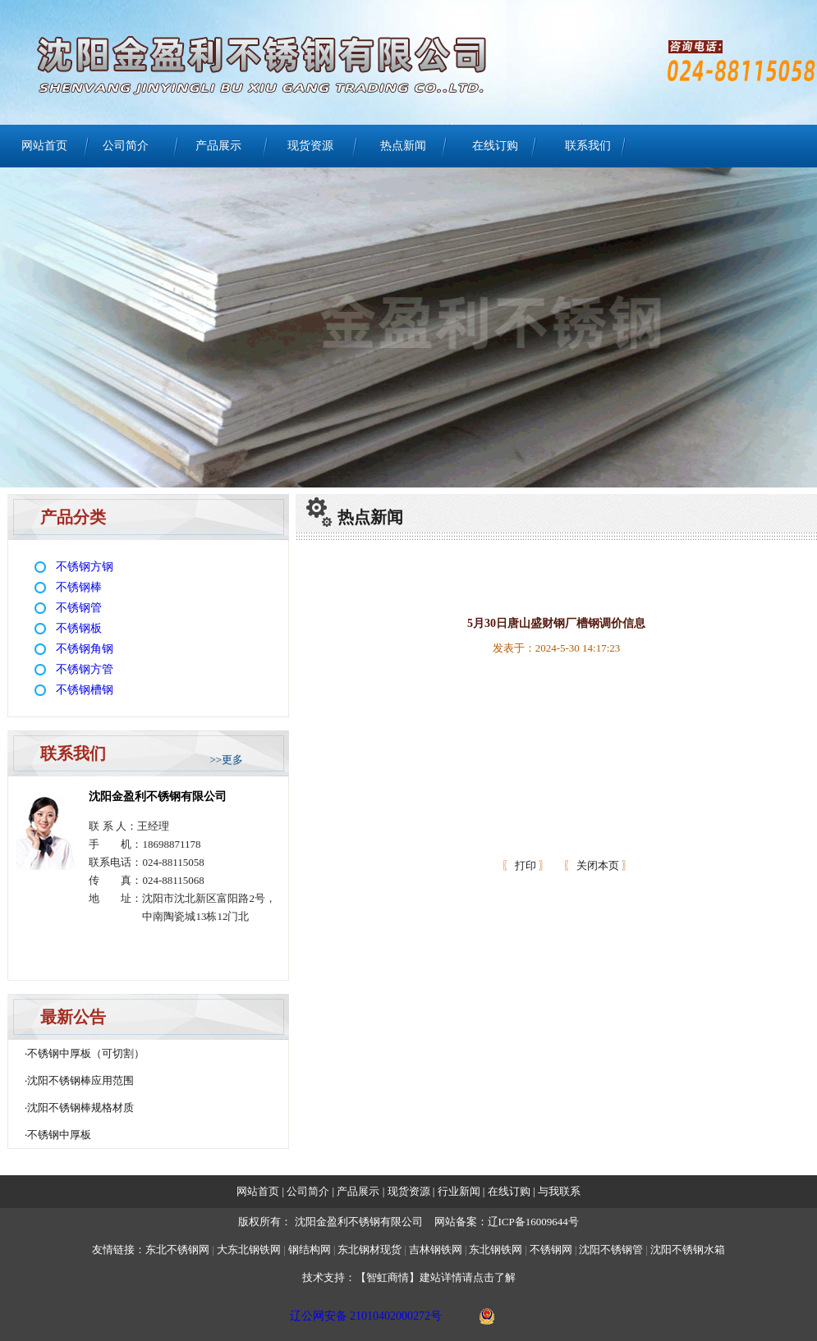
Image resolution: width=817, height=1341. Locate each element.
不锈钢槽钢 (84, 690)
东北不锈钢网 (177, 1249)
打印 (524, 865)
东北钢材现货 (369, 1249)
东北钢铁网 (495, 1249)
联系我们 (588, 146)
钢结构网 (309, 1249)
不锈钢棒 (79, 587)
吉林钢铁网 (435, 1249)
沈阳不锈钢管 (611, 1249)
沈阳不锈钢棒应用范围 (80, 1080)
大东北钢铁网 (249, 1249)
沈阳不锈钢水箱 (687, 1249)
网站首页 (44, 146)
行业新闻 (460, 1191)
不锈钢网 (552, 1249)
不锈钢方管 (84, 669)
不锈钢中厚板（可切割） (86, 1053)
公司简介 (126, 146)
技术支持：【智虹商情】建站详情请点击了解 (409, 1277)
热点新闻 (403, 146)
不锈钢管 (79, 608)
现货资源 (310, 146)
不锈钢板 (79, 628)
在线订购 (495, 146)
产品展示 (218, 146)
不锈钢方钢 (84, 567)
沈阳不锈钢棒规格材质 (80, 1107)
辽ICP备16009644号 (533, 1221)
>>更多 (226, 759)
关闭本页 (597, 865)
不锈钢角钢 (84, 649)
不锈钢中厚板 (59, 1134)
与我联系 (558, 1191)
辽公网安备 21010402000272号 (366, 1316)
